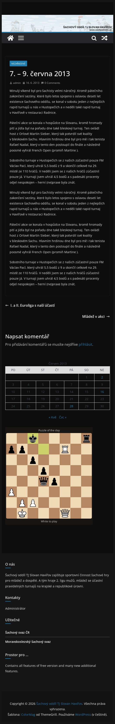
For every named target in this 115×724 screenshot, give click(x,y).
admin (17, 83)
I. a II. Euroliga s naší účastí (30, 305)
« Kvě (52, 417)
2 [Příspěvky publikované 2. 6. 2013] (102, 377)
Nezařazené (18, 63)
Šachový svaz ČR (17, 632)
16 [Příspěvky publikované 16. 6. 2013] (102, 392)
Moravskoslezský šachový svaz (28, 642)
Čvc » (62, 417)
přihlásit (85, 344)
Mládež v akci (96, 316)
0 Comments (50, 83)
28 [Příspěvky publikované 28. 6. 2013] (71, 406)
